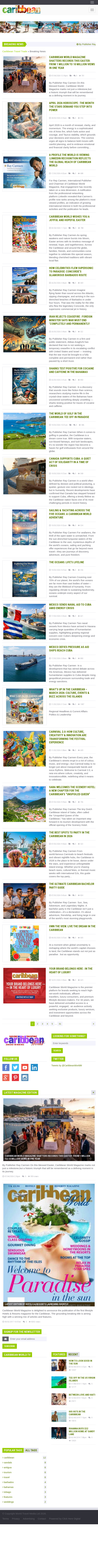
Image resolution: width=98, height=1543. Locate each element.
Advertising (29, 1518)
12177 (72, 1387)
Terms (5, 1518)
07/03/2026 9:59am (58, 802)
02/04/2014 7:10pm (77, 1418)
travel (24, 1477)
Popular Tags (13, 1450)
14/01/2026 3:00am (58, 980)
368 (80, 473)
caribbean (24, 1458)
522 (80, 332)
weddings (24, 1502)
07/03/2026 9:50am (58, 844)
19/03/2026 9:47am (58, 570)
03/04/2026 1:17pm (58, 228)
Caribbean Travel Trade (14, 51)
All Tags (31, 1450)
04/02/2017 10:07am (11, 1322)
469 (80, 283)
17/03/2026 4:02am (58, 173)
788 (80, 228)
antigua (24, 1467)
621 (80, 616)
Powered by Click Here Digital (64, 1518)
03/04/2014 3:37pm (77, 1367)
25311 (72, 1401)
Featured (59, 1354)
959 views (33, 1176)
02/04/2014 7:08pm (77, 1437)
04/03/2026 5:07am (58, 938)
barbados (24, 1482)
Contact (42, 1518)
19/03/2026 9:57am (58, 473)
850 (80, 380)
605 (80, 938)
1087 (81, 704)
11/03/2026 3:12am (58, 704)
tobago (24, 1492)
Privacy (16, 1518)
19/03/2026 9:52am (58, 525)
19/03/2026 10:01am (58, 425)
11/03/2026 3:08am (58, 750)
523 (80, 844)
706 (80, 802)
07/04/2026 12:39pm (58, 76)
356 (80, 570)
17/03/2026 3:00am (58, 658)
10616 (72, 1421)
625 (80, 980)
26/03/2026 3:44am (58, 332)
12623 (72, 1441)
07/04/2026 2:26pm (11, 1176)
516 (80, 118)
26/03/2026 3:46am (58, 283)
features (24, 1497)
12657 (72, 1370)
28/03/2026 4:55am (58, 118)
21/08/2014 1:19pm (77, 1384)
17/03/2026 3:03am (58, 616)
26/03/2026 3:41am (58, 380)
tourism (24, 1472)
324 (80, 525)
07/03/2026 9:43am (58, 895)
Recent (73, 1354)
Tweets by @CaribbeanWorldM (66, 1065)
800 (80, 658)
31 (60, 1024)
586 (81, 425)
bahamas (24, 1487)
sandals (24, 1462)
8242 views (34, 1322)
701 (81, 76)
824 (80, 895)
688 (80, 173)
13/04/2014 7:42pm (77, 1398)
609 (80, 750)
